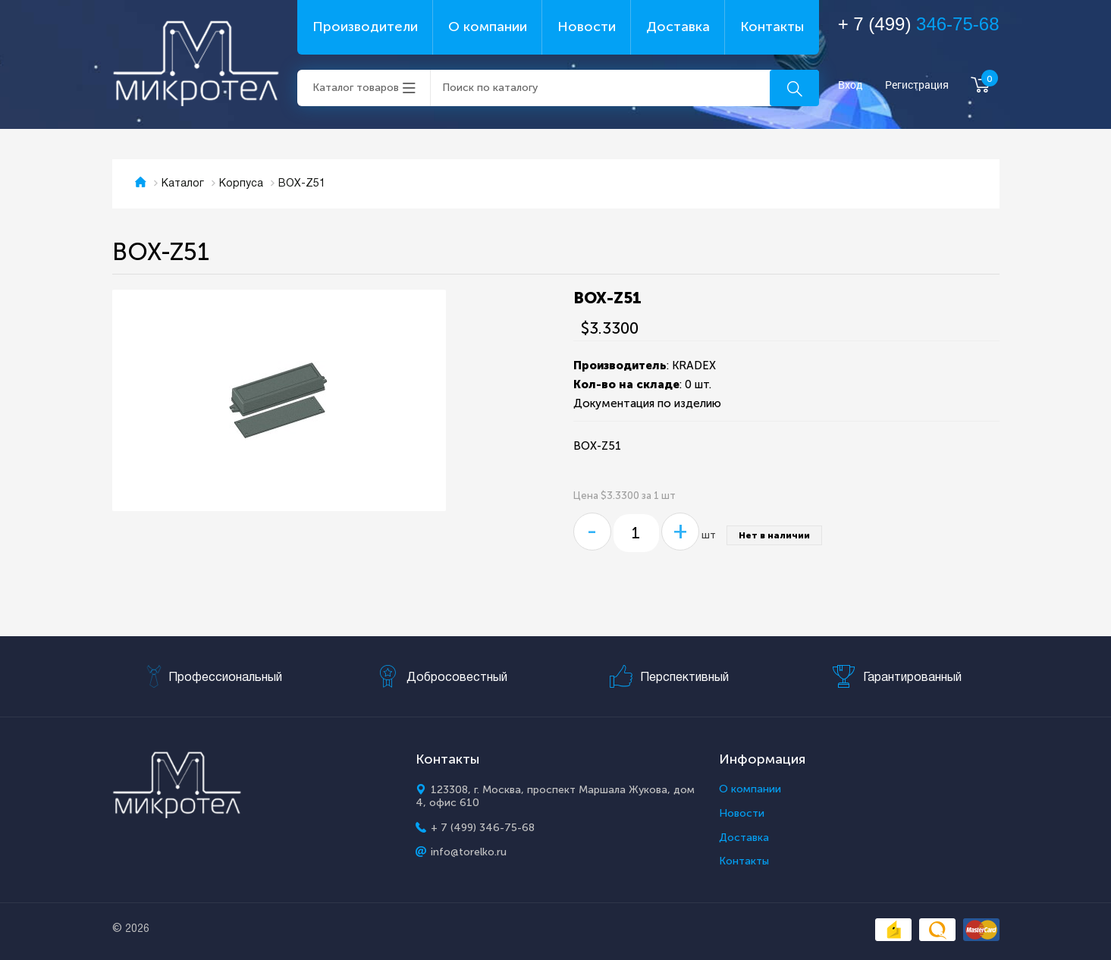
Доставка (678, 26)
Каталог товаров (355, 87)
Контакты (772, 26)
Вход (850, 85)
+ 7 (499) (919, 24)
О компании (487, 26)
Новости (586, 26)
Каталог (183, 184)
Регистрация (917, 85)
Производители (365, 26)
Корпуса (241, 184)
